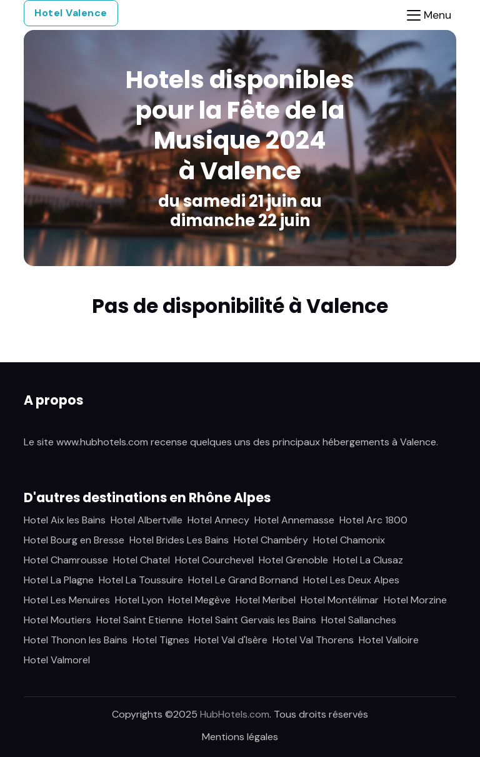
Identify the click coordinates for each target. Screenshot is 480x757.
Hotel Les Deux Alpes (351, 579)
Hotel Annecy (218, 520)
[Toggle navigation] (429, 15)
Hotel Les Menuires (67, 599)
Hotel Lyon (139, 599)
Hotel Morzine (415, 599)
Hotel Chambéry (271, 540)
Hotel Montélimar (340, 599)
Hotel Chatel (141, 560)
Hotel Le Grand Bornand (243, 579)
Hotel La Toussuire (141, 579)
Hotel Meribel (266, 599)
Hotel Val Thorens (313, 639)
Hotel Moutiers (57, 619)
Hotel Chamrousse (66, 560)
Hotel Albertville (146, 520)
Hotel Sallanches (358, 619)
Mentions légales (240, 736)
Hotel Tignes (160, 639)
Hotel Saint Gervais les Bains (252, 619)
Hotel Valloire (389, 639)
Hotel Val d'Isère (231, 639)
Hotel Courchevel (214, 560)
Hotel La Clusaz (368, 560)
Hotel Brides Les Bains (179, 540)
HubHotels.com (234, 714)
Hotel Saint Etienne (139, 619)
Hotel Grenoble (293, 560)
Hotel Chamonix (349, 540)
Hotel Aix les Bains (65, 520)
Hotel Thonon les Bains (76, 639)
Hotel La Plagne (59, 579)
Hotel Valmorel (57, 659)
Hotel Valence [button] (71, 12)
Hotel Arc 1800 (373, 520)
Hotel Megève (199, 599)
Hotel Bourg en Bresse (74, 540)
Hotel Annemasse (294, 520)
